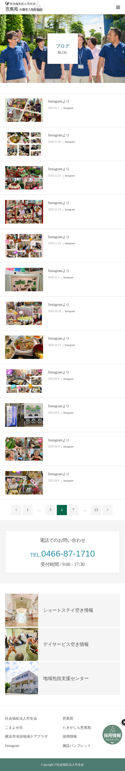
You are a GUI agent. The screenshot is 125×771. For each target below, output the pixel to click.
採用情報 (70, 736)
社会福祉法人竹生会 (21, 718)
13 (96, 510)
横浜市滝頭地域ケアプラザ (26, 736)
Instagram (68, 108)
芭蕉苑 (68, 718)
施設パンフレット (77, 746)
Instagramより (58, 101)
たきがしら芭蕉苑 (77, 728)
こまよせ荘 (14, 728)
